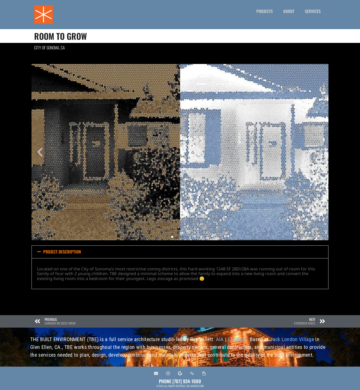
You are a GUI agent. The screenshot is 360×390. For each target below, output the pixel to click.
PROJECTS (264, 11)
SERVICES (313, 11)
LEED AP (237, 339)
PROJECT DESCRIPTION (62, 252)
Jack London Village (292, 339)
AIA (220, 339)
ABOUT (288, 11)
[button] (40, 152)
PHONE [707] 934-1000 (180, 381)
